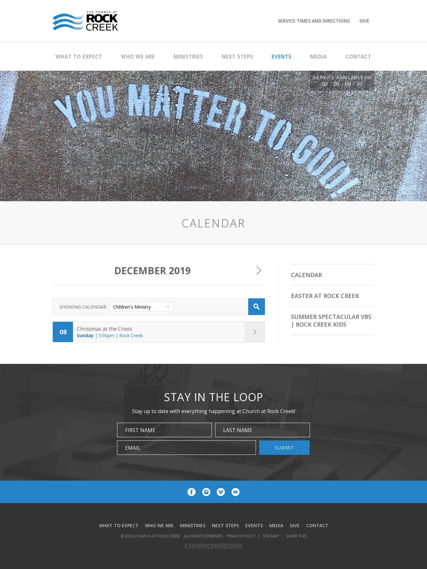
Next (258, 270)
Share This (296, 536)
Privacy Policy (241, 536)
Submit (284, 448)
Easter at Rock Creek (325, 296)
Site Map (271, 536)
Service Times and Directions (314, 21)
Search (256, 306)
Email (133, 447)
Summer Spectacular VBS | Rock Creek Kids (331, 320)
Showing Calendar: (83, 307)
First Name (140, 430)
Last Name (237, 430)
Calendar (306, 275)
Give (364, 21)
